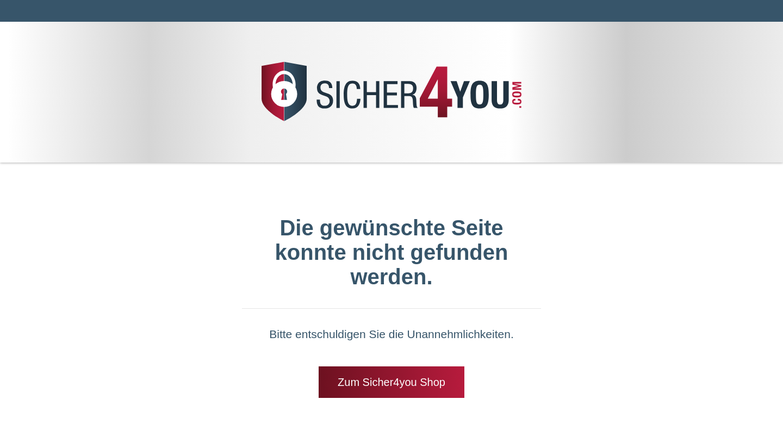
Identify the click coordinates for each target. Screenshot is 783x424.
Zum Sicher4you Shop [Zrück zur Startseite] (391, 382)
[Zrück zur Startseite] (391, 121)
